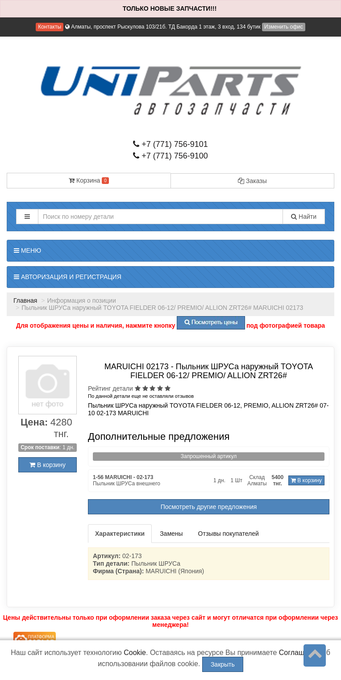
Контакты (49, 27)
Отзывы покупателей (228, 533)
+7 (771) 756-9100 (170, 155)
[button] (27, 216)
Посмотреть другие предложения (209, 506)
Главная (25, 300)
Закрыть (223, 664)
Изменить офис (283, 27)
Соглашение (299, 652)
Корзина (89, 180)
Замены (171, 533)
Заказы (252, 180)
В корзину (47, 464)
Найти (303, 216)
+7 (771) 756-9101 (170, 144)
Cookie (135, 652)
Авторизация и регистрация (67, 276)
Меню (27, 250)
